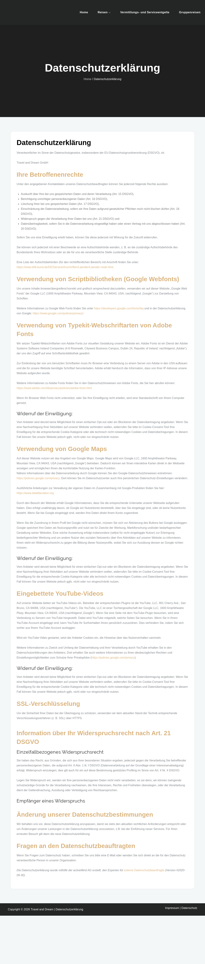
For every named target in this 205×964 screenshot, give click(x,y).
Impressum (172, 907)
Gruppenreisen (189, 12)
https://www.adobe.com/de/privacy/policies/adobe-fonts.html (54, 388)
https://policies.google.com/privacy (38, 478)
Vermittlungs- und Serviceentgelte (144, 12)
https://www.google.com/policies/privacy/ (58, 313)
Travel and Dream (42, 909)
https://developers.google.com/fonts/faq (119, 308)
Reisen (104, 12)
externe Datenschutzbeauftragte (144, 870)
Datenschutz (189, 907)
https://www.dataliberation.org (35, 493)
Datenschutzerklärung (69, 909)
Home (84, 12)
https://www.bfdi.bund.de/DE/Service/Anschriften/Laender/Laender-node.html (65, 267)
